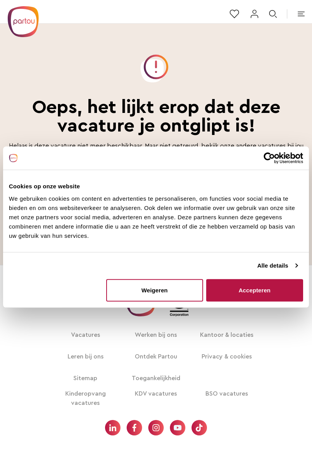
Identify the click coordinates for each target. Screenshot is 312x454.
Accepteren (255, 290)
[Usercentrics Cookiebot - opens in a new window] (269, 158)
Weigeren (154, 290)
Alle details (272, 265)
